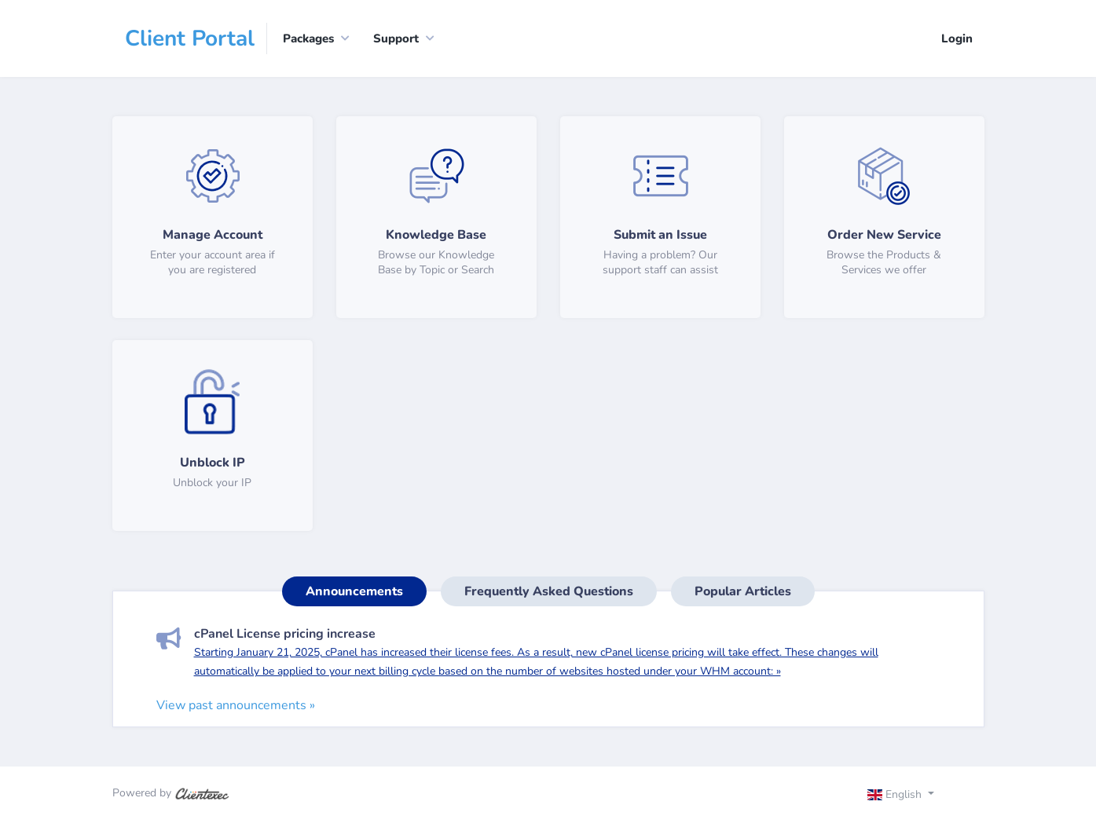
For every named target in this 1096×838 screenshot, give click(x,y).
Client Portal (190, 38)
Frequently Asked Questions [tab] (548, 591)
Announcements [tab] (354, 591)
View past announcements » (235, 705)
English (896, 794)
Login (957, 38)
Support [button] (396, 38)
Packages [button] (308, 38)
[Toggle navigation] (914, 796)
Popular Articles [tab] (743, 591)
